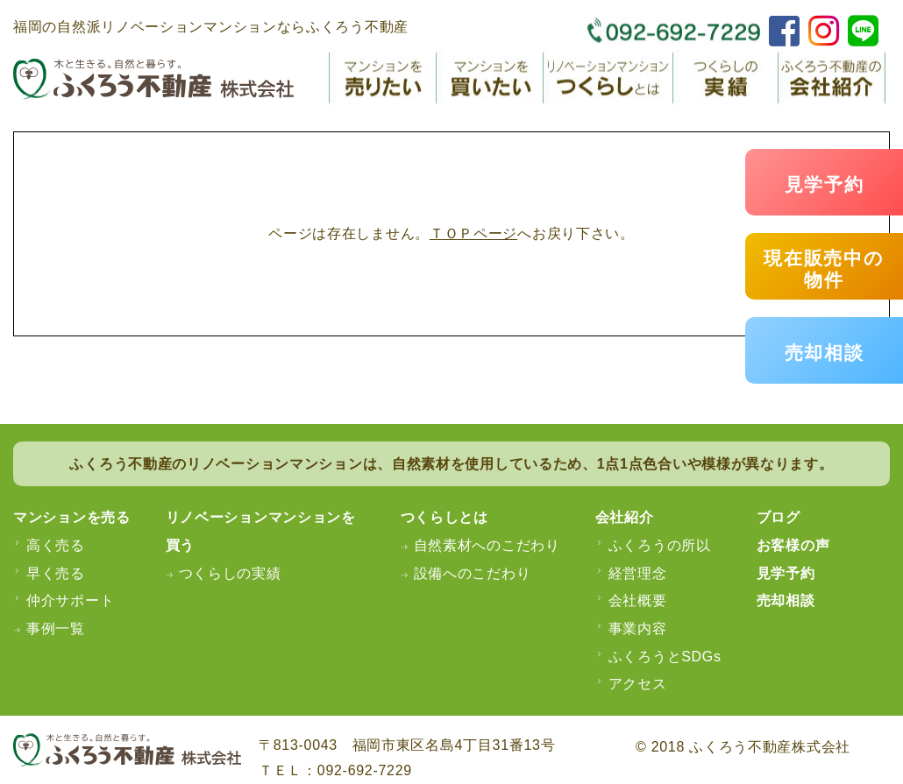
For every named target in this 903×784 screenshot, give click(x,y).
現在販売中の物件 (824, 269)
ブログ (778, 517)
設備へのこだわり (472, 573)
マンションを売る (72, 517)
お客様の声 (793, 545)
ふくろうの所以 (659, 545)
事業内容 (637, 628)
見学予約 (824, 184)
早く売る (55, 573)
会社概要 (637, 600)
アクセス (637, 683)
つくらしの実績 (230, 573)
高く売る (55, 545)
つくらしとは (444, 517)
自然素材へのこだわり (487, 545)
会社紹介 (624, 517)
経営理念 (637, 573)
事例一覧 (55, 628)
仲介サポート (70, 600)
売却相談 (824, 353)
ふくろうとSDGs (665, 656)
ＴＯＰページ (473, 233)
